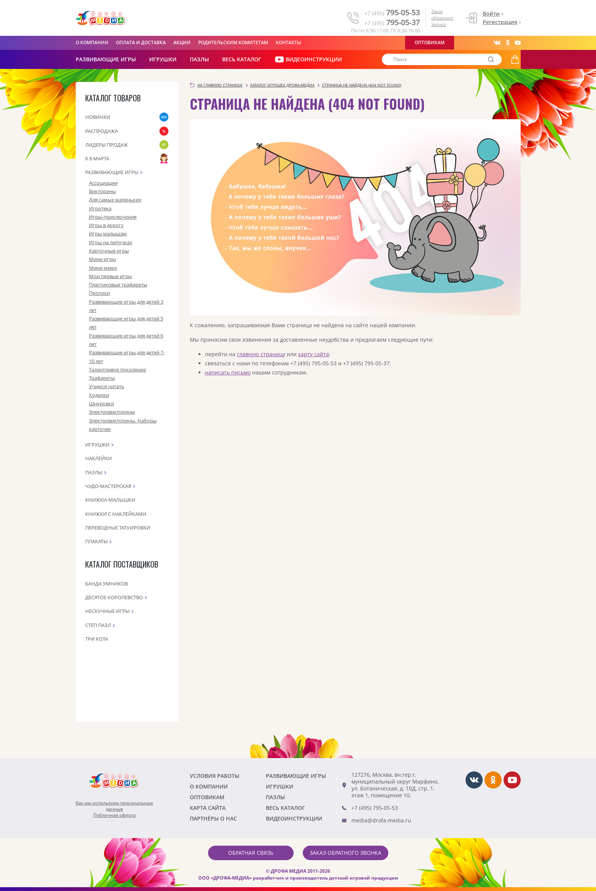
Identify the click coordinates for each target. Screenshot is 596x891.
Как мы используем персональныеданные (114, 806)
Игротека (100, 208)
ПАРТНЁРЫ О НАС (213, 818)
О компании (92, 42)
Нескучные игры (107, 611)
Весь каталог (241, 59)
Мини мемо (103, 267)
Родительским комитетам (233, 42)
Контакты (288, 42)
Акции (182, 42)
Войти (491, 13)
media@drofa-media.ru (381, 820)
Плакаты (96, 541)
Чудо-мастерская (108, 486)
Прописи (99, 293)
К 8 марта (97, 158)
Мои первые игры (110, 276)
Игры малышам (108, 233)
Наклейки (98, 458)
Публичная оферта (114, 815)
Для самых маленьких (115, 199)
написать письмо (228, 372)
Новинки (97, 117)
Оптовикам (430, 42)
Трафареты (102, 377)
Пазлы (199, 59)
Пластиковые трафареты (118, 284)
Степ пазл (98, 625)
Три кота (96, 638)
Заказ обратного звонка (442, 17)
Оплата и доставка (141, 42)
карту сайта (313, 354)
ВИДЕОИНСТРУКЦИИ (308, 59)
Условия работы (214, 775)
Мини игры (102, 259)
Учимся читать (106, 386)
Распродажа (101, 131)
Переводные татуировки (117, 527)
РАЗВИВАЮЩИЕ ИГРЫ (106, 59)
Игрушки (162, 59)
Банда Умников (106, 583)
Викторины (102, 191)
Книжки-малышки (110, 499)
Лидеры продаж (106, 144)
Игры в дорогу (106, 225)
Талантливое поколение (117, 369)
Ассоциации (103, 182)
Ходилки (99, 395)
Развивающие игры (111, 172)
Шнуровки (101, 403)
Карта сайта (208, 807)
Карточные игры (109, 250)
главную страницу (261, 354)
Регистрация (500, 22)
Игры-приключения (113, 216)
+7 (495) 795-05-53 (374, 807)
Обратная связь (250, 852)
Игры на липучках (110, 242)
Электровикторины (112, 411)
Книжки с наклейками (115, 513)
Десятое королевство (114, 597)
